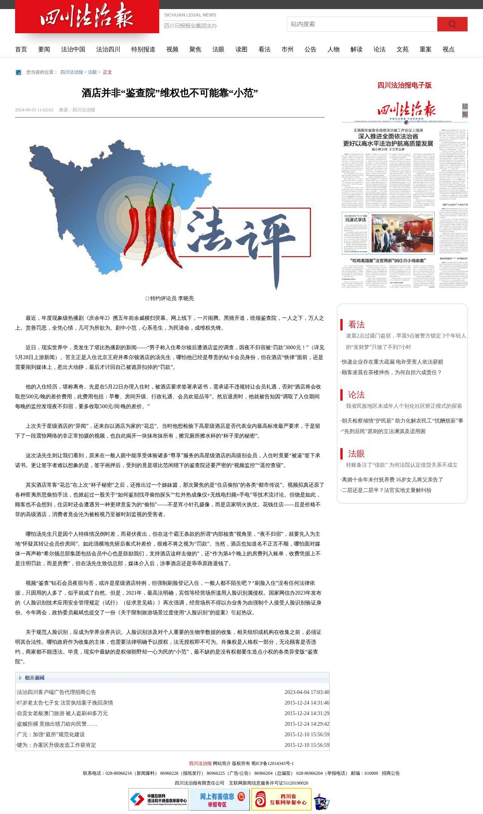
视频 (172, 49)
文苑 (403, 49)
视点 (449, 49)
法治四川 (108, 49)
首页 (21, 49)
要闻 (44, 49)
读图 (241, 49)
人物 (334, 49)
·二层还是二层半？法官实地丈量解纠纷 (386, 490)
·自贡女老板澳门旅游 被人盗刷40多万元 (61, 713)
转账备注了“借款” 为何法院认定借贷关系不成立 (402, 465)
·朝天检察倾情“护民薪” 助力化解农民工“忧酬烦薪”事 (401, 421)
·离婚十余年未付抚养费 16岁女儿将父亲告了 (391, 480)
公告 (311, 49)
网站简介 (222, 763)
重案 (426, 49)
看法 (264, 49)
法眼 (218, 49)
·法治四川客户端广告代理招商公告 (55, 692)
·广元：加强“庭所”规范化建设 (50, 734)
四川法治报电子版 (404, 85)
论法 (380, 49)
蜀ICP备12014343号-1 (272, 763)
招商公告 (391, 773)
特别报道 (143, 49)
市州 (287, 49)
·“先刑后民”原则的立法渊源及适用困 (383, 431)
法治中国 (73, 49)
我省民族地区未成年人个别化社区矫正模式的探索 (404, 406)
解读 (357, 49)
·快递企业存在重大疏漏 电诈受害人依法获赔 (391, 362)
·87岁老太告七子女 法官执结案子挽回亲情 (64, 703)
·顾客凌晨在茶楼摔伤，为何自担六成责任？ (391, 372)
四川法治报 (71, 72)
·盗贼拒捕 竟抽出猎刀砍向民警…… (56, 724)
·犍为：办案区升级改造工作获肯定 (55, 745)
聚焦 (195, 49)
